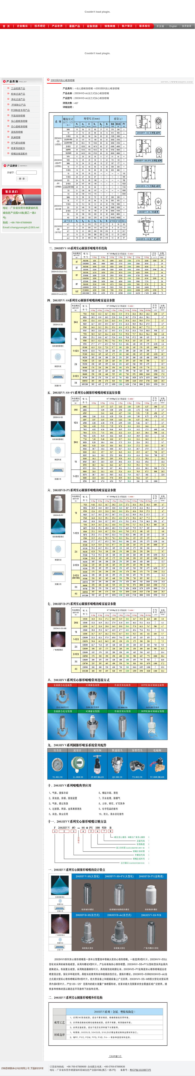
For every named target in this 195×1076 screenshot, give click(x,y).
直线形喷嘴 (17, 132)
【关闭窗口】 (115, 1056)
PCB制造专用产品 (20, 110)
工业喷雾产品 (18, 88)
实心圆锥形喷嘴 (19, 121)
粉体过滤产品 (18, 94)
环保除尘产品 (18, 104)
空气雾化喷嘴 (18, 142)
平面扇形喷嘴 (18, 115)
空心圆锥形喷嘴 (19, 126)
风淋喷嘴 (15, 137)
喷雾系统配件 (18, 148)
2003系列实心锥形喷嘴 (63, 80)
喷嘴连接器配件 (19, 153)
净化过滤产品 (18, 99)
